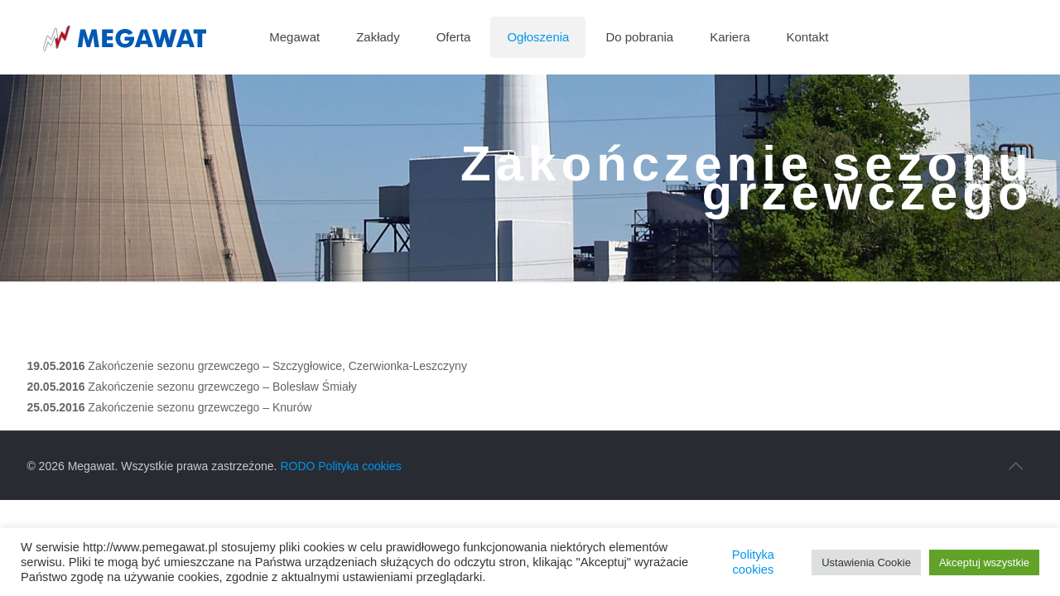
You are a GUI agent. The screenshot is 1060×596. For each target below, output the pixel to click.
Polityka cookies (359, 466)
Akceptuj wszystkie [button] (984, 562)
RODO (297, 466)
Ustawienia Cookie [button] (866, 562)
